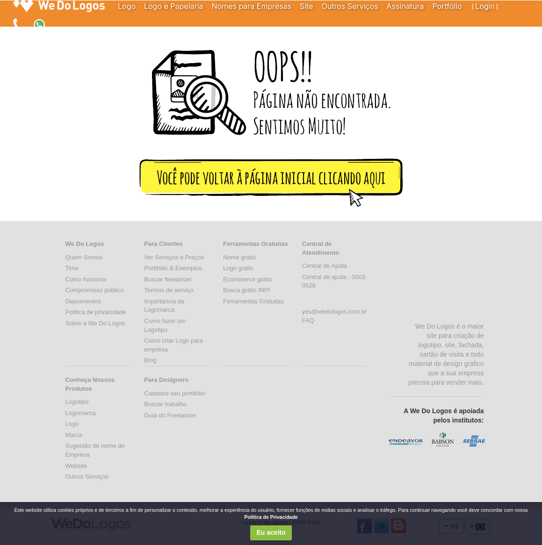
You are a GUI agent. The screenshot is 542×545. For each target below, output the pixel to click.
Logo (127, 6)
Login (485, 6)
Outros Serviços (350, 6)
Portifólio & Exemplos (173, 268)
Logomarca (80, 412)
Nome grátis (239, 257)
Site (306, 6)
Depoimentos (83, 301)
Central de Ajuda (324, 265)
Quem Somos (83, 257)
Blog (150, 360)
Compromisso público (94, 290)
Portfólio (447, 6)
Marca (73, 434)
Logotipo (77, 401)
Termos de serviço (168, 290)
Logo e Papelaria (173, 6)
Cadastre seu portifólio (174, 393)
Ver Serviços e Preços (174, 257)
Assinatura (405, 6)
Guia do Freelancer (170, 415)
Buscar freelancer (168, 279)
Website (76, 465)
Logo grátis (238, 268)
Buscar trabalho (165, 404)
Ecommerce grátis (247, 279)
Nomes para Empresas (251, 6)
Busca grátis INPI (246, 290)
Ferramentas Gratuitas (253, 301)
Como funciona (85, 279)
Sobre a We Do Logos (95, 323)
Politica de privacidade (95, 312)
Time (72, 268)
